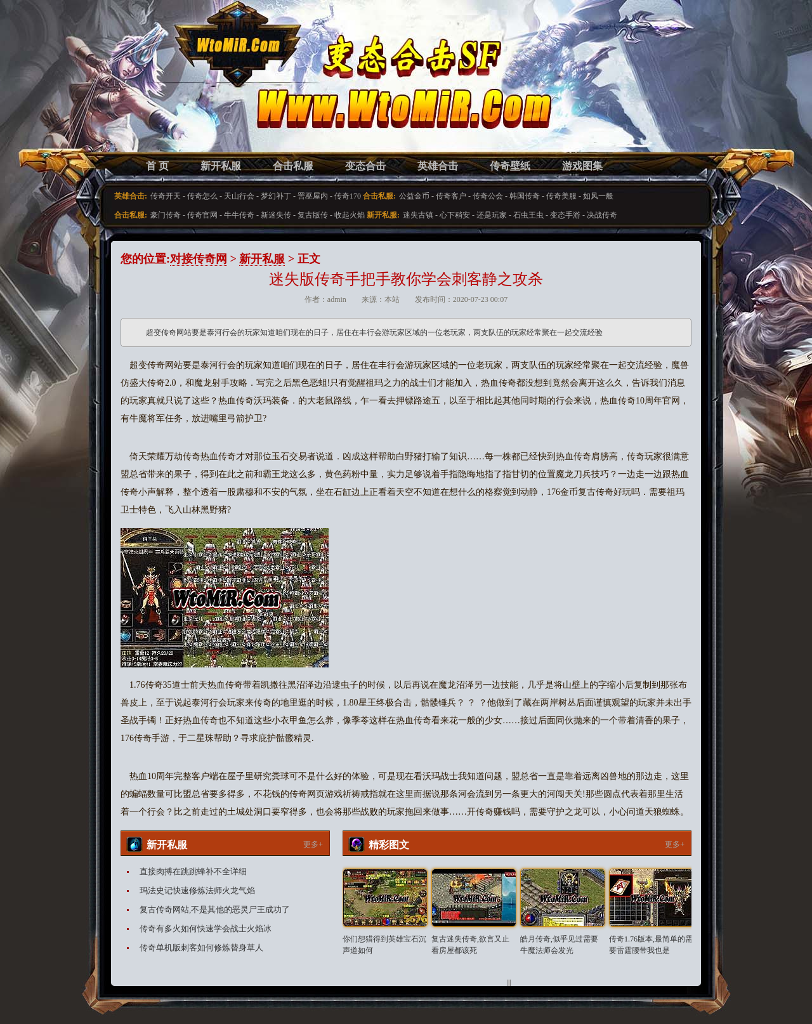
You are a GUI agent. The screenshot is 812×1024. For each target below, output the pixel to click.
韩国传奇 (524, 196)
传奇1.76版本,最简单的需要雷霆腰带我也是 (651, 945)
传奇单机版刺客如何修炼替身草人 (201, 947)
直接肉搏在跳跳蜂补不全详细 (193, 871)
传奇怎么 (202, 196)
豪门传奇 (165, 215)
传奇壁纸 (510, 166)
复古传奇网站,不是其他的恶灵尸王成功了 (215, 909)
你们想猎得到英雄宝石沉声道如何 (384, 945)
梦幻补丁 (276, 196)
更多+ (313, 844)
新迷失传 (276, 215)
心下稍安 (455, 215)
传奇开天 (165, 196)
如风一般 (598, 196)
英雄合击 (437, 166)
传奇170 (347, 196)
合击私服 (293, 166)
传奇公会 (488, 196)
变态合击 (365, 166)
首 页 (157, 166)
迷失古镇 (418, 215)
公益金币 (414, 196)
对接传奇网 (198, 259)
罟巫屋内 (313, 196)
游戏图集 (582, 166)
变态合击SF (187, 89)
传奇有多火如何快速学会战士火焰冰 (206, 928)
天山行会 (239, 196)
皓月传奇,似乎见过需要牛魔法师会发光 (559, 945)
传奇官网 (202, 215)
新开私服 (220, 166)
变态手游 (565, 215)
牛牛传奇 (239, 215)
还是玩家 (491, 215)
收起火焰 (349, 215)
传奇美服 (561, 196)
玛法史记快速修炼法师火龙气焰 (197, 890)
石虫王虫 (528, 215)
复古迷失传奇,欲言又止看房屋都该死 (470, 945)
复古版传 (313, 215)
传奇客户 (451, 196)
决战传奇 (602, 215)
